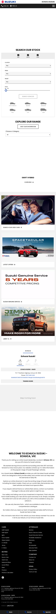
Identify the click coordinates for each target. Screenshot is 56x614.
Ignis (3, 535)
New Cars (5, 555)
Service (31, 530)
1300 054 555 (36, 590)
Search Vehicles (28, 96)
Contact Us (32, 557)
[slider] (6, 90)
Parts (30, 543)
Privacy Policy (33, 569)
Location (28, 64)
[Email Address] (28, 377)
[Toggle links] (7, 606)
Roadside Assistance (35, 538)
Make (28, 73)
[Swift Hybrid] (28, 163)
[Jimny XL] (28, 324)
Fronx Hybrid (5, 538)
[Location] (20, 363)
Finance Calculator (7, 572)
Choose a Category (28, 133)
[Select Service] (28, 363)
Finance (4, 570)
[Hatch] (12, 104)
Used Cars (5, 560)
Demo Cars (5, 557)
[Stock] (9, 612)
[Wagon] (43, 104)
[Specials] (46, 612)
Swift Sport (5, 532)
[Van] (43, 110)
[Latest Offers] (28, 250)
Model (28, 81)
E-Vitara (4, 548)
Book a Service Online (35, 532)
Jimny (3, 545)
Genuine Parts (33, 548)
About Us (31, 560)
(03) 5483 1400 (30, 375)
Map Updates (33, 550)
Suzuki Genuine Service (36, 535)
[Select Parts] (35, 363)
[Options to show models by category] (28, 135)
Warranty (32, 540)
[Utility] (28, 110)
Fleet (3, 567)
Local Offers (5, 565)
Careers (31, 562)
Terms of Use (33, 572)
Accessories (32, 545)
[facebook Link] (3, 577)
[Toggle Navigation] (53, 6)
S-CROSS (4, 543)
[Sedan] (28, 104)
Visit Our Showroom (28, 127)
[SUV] (12, 110)
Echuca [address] (28, 351)
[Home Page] (8, 2)
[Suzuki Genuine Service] (28, 287)
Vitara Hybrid (5, 540)
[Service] (28, 612)
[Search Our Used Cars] (28, 212)
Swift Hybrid (5, 530)
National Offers (6, 562)
